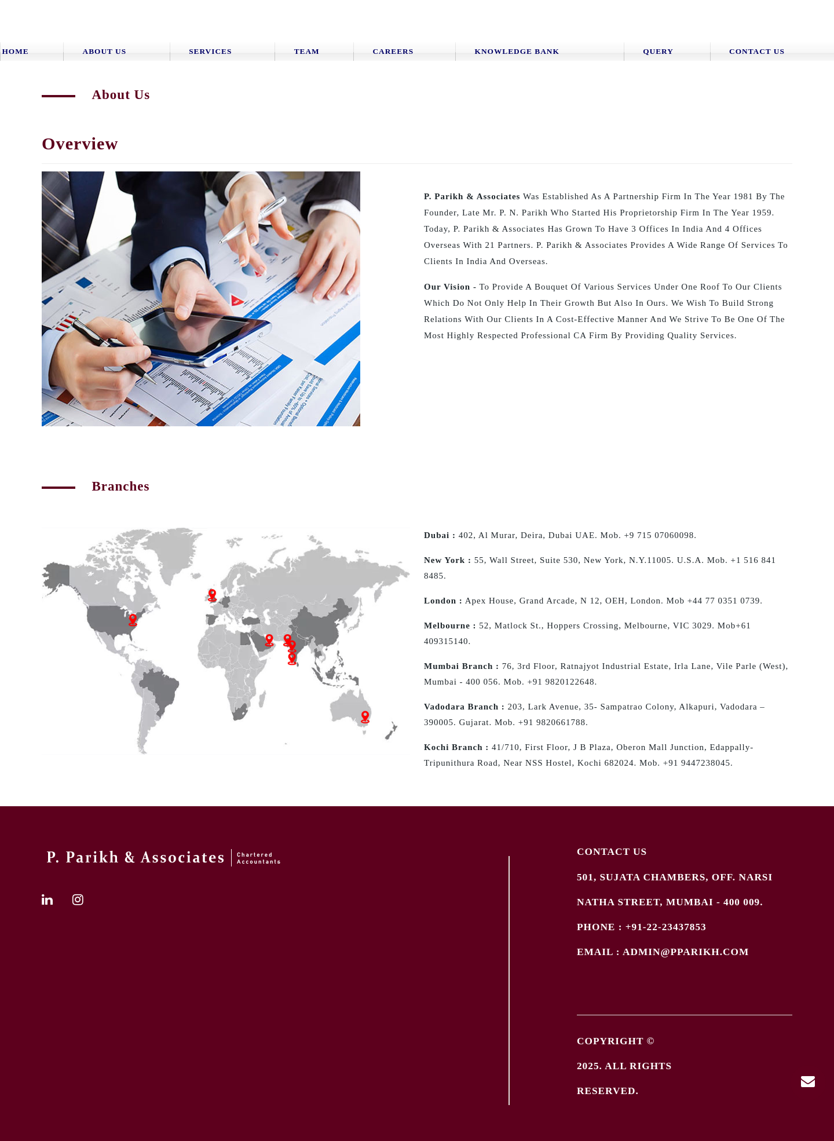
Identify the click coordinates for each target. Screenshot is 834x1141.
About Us (105, 51)
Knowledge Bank (517, 51)
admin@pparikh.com (686, 951)
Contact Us (757, 51)
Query (658, 51)
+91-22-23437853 (666, 926)
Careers (393, 51)
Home (15, 51)
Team (307, 51)
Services (210, 51)
